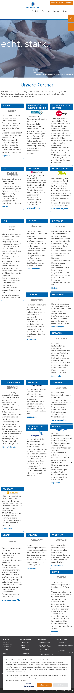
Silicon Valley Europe (35, 427)
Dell (5, 169)
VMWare (32, 535)
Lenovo (32, 221)
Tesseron (46, 16)
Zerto (55, 572)
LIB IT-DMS (57, 221)
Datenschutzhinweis (65, 645)
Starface (8, 489)
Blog (59, 648)
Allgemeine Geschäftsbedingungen (65, 651)
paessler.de (32, 417)
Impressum (62, 643)
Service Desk (7, 647)
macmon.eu (32, 340)
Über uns (67, 16)
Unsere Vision (26, 643)
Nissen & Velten (11, 382)
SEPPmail (57, 382)
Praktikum (43, 652)
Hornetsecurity (61, 169)
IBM (5, 221)
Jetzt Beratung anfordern (60, 3)
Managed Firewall (6, 650)
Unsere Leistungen (25, 648)
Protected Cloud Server (7, 643)
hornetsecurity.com (59, 209)
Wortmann (58, 535)
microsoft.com (57, 327)
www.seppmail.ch (59, 420)
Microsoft (58, 294)
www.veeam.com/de (11, 600)
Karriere (56, 16)
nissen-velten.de (9, 447)
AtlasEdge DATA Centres (61, 106)
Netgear (57, 333)
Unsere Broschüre (25, 652)
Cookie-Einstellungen (29, 685)
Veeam (6, 535)
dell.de (5, 207)
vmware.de (31, 568)
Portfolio (35, 16)
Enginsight (34, 169)
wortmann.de (57, 566)
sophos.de (55, 483)
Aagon (6, 105)
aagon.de (6, 156)
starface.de (7, 529)
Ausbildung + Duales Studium (45, 646)
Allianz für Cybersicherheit (37, 106)
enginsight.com (33, 208)
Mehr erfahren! (33, 269)
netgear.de (56, 376)
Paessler (33, 382)
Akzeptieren (44, 685)
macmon (32, 294)
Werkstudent (44, 649)
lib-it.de (54, 288)
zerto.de (54, 632)
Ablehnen (60, 685)
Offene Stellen (45, 643)
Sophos (56, 426)
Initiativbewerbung (46, 654)
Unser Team (25, 645)
